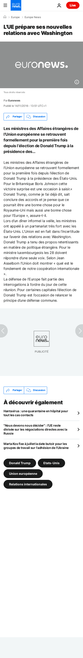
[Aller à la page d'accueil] (16, 5)
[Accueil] (5, 17)
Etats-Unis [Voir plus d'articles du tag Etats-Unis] (51, 463)
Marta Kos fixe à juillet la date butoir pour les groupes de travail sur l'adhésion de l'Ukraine (36, 446)
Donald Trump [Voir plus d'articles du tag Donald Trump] (20, 463)
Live (73, 5)
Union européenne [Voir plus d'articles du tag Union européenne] (23, 473)
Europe (15, 17)
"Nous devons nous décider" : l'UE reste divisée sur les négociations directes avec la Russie (35, 429)
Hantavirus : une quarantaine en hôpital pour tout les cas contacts (36, 413)
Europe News (33, 17)
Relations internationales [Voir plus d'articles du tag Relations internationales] (28, 484)
